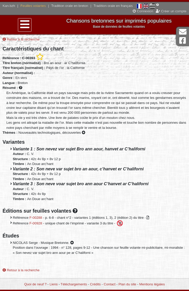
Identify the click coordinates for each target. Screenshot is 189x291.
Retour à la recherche (21, 39)
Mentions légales (152, 284)
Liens (54, 284)
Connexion (143, 11)
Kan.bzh (9, 6)
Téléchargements (74, 284)
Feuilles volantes (33, 6)
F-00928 (35, 223)
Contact (110, 284)
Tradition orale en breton (69, 6)
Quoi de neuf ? (35, 284)
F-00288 (35, 218)
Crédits (95, 284)
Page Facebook (182, 40)
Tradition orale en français (113, 6)
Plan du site (127, 284)
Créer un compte (171, 11)
